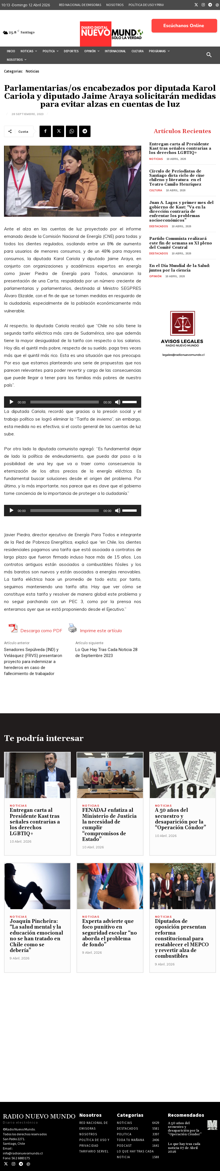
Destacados (158, 226)
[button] (209, 55)
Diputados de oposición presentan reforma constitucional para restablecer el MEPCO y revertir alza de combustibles (182, 938)
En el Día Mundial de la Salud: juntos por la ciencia (179, 268)
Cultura (155, 190)
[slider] (64, 402)
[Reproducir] (11, 402)
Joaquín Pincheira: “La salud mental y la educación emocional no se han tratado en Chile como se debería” (36, 936)
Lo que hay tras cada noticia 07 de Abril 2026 (184, 1148)
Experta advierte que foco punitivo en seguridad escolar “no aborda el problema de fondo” (109, 933)
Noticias (32, 71)
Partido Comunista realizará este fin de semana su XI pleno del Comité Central (180, 243)
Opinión (155, 276)
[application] (72, 402)
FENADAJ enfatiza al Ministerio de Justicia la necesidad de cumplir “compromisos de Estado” (109, 825)
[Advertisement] (110, 1013)
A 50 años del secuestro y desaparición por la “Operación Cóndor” (180, 819)
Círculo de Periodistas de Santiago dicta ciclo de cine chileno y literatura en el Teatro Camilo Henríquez (177, 178)
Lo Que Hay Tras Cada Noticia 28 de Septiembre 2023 (106, 652)
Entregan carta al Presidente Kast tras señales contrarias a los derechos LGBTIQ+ (180, 149)
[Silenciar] (118, 402)
